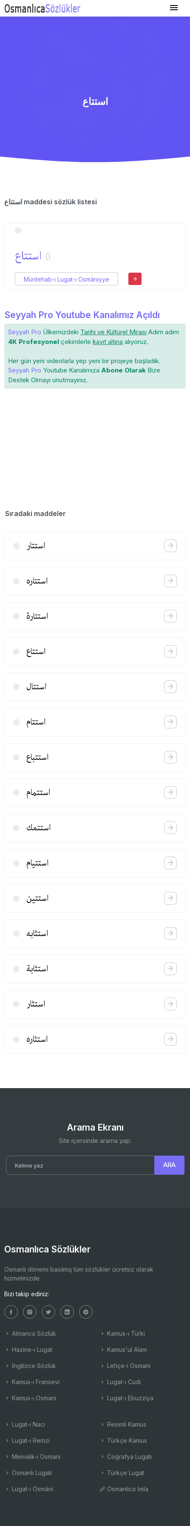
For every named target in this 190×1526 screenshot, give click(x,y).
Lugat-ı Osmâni (28, 1488)
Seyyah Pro (24, 332)
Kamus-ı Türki (122, 1333)
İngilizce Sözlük (30, 1365)
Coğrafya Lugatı (125, 1456)
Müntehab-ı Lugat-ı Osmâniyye (66, 279)
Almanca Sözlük (30, 1333)
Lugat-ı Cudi (120, 1381)
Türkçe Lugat (121, 1472)
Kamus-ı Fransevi (32, 1381)
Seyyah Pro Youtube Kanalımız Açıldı (82, 315)
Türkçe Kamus (123, 1440)
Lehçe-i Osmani (124, 1365)
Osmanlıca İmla (123, 1488)
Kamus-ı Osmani (30, 1398)
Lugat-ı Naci (24, 1424)
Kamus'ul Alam (123, 1349)
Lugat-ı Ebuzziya (126, 1398)
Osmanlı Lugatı (28, 1472)
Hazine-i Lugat (28, 1349)
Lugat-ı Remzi (27, 1440)
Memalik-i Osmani (32, 1456)
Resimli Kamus (122, 1424)
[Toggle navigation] (174, 8)
